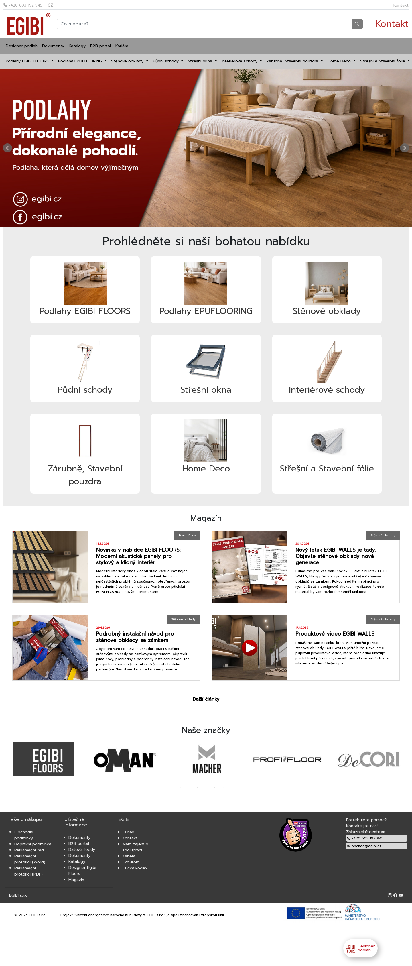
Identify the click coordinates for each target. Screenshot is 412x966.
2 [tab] (189, 787)
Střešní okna (201, 61)
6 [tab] (223, 787)
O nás (128, 832)
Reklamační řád (29, 850)
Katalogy (77, 46)
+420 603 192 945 (22, 5)
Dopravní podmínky (32, 844)
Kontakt (401, 5)
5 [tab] (215, 787)
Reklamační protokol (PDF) (28, 871)
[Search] (210, 24)
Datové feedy (81, 850)
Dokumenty (53, 46)
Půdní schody (166, 61)
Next (404, 148)
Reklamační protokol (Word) (29, 859)
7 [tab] (232, 787)
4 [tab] (206, 787)
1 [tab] (180, 787)
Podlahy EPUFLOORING (80, 61)
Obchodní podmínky (23, 835)
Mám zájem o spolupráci (135, 847)
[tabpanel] (43, 759)
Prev (7, 148)
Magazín (76, 880)
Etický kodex (135, 868)
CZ (50, 5)
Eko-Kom (131, 862)
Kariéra (121, 46)
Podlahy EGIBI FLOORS (28, 61)
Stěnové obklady (128, 61)
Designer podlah (22, 46)
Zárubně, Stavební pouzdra (293, 61)
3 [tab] (197, 787)
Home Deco (340, 61)
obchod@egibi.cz (364, 846)
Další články (206, 699)
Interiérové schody (240, 61)
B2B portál (100, 46)
